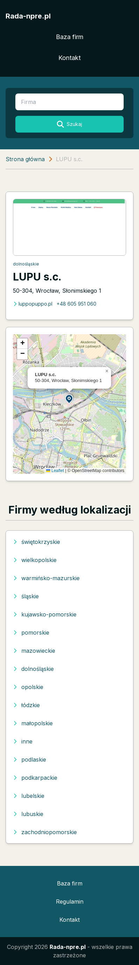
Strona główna (25, 159)
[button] (69, 398)
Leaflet (55, 470)
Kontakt (69, 57)
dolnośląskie (26, 264)
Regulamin (69, 901)
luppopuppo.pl (32, 304)
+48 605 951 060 (76, 304)
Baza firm (69, 36)
